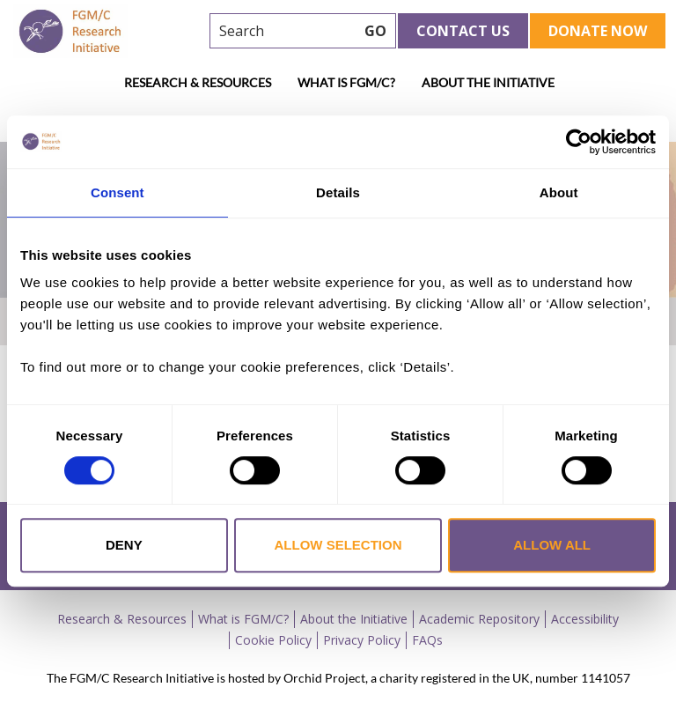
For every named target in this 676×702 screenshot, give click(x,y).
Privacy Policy (361, 640)
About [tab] (559, 192)
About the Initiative (488, 82)
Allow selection (337, 544)
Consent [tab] (117, 192)
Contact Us (463, 31)
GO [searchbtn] (375, 31)
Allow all (552, 544)
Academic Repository (479, 618)
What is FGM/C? (346, 82)
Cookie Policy (273, 640)
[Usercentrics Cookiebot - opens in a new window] (579, 142)
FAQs (427, 640)
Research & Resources (197, 82)
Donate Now (597, 31)
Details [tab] (338, 192)
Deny (124, 544)
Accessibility (585, 618)
